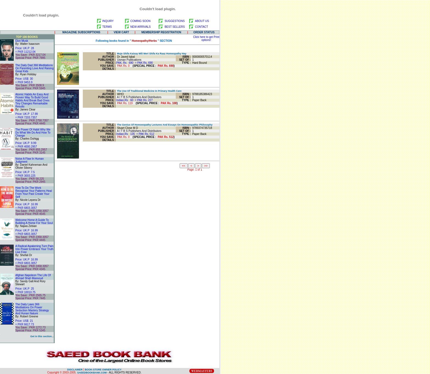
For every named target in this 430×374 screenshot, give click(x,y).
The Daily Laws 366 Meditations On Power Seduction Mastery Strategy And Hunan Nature (32, 309)
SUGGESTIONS (175, 21)
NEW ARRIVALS (140, 26)
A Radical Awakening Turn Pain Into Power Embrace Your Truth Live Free (34, 249)
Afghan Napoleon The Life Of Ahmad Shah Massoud (33, 277)
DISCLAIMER (75, 369)
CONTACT (201, 26)
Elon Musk (21, 40)
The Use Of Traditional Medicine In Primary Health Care (149, 91)
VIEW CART (121, 32)
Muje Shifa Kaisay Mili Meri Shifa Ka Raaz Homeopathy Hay (151, 53)
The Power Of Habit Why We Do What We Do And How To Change (32, 132)
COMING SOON (140, 21)
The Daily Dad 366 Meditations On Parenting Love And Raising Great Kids (34, 68)
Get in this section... (42, 336)
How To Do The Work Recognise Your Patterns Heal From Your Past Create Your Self (33, 192)
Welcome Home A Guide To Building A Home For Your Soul (34, 221)
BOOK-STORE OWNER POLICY (103, 369)
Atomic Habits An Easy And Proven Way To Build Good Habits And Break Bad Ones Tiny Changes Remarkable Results (32, 100)
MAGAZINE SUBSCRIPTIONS (81, 32)
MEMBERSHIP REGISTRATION (161, 32)
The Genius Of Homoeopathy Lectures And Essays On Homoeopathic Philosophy (164, 124)
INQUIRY (108, 21)
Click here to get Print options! (206, 38)
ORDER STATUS (203, 32)
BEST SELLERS (175, 26)
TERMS (107, 26)
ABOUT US (202, 21)
